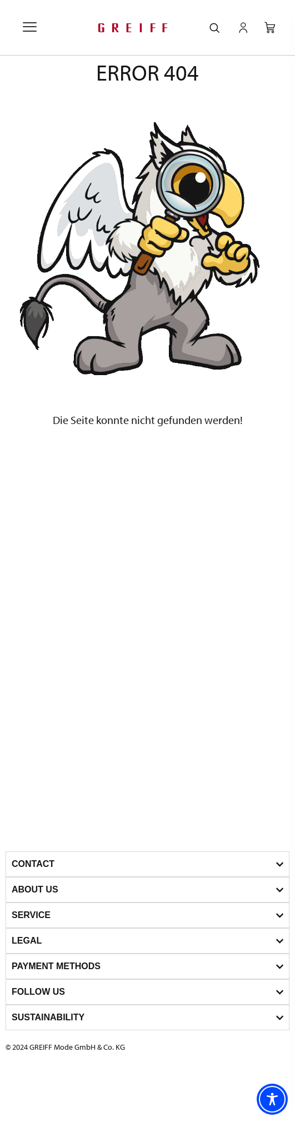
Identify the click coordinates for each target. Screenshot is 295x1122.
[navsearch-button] (214, 28)
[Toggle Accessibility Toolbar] (272, 1099)
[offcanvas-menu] (30, 28)
